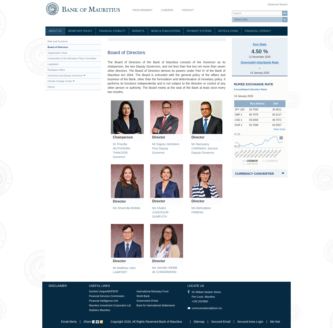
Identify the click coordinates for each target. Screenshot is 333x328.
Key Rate (260, 44)
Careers (167, 10)
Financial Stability (112, 31)
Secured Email (220, 321)
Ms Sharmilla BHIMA (126, 208)
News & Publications (165, 31)
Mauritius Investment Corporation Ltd (110, 305)
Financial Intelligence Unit (103, 300)
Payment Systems (199, 31)
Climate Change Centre (61, 81)
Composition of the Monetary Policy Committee (72, 58)
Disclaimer (58, 285)
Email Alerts (69, 321)
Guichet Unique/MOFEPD (103, 291)
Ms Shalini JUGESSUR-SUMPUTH (160, 212)
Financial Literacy (258, 31)
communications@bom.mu (207, 308)
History (51, 87)
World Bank (143, 296)
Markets (138, 31)
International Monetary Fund (152, 291)
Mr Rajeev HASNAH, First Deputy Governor (166, 148)
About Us (55, 31)
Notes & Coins (228, 31)
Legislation (53, 64)
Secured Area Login (250, 321)
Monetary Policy (80, 31)
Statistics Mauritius (99, 310)
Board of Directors (58, 47)
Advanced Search (277, 4)
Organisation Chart (57, 53)
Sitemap (199, 321)
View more (279, 129)
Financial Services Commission (106, 296)
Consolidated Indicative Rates (250, 89)
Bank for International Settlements (156, 305)
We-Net (275, 321)
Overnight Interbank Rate (260, 62)
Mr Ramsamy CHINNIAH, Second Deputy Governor (205, 148)
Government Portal (147, 300)
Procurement (142, 10)
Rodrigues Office (56, 70)
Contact (188, 10)
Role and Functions (58, 41)
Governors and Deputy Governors (66, 75)
